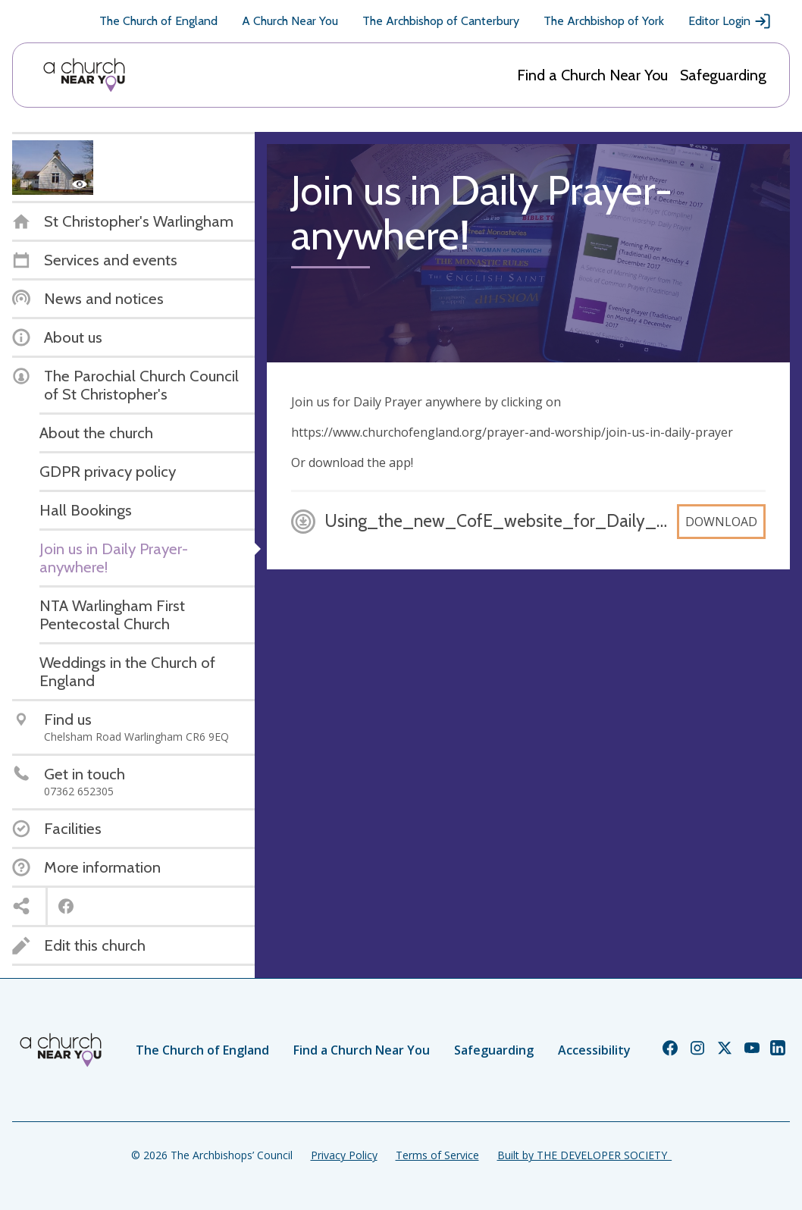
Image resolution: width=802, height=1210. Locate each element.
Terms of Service (437, 1155)
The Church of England (158, 21)
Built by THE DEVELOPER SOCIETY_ (584, 1155)
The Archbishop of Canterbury (440, 21)
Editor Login (730, 21)
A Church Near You (290, 21)
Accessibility (594, 1050)
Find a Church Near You (592, 75)
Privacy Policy (344, 1155)
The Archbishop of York (604, 21)
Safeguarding (723, 75)
